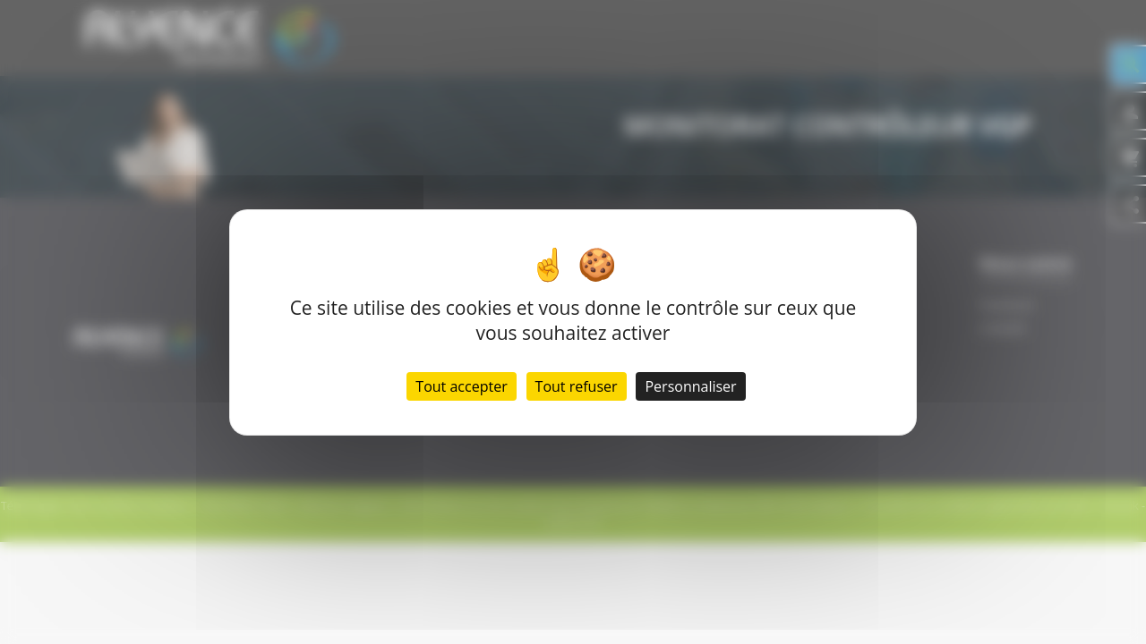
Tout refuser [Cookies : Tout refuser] (576, 386)
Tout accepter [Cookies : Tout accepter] (461, 386)
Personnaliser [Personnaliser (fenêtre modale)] (690, 386)
